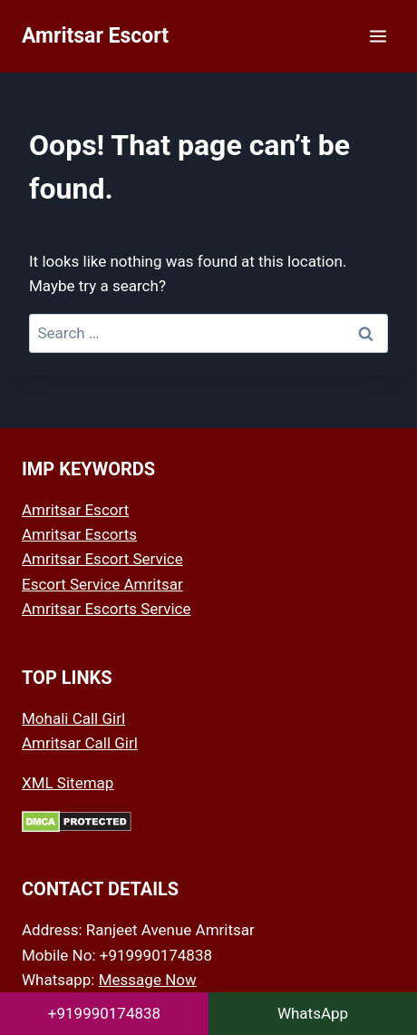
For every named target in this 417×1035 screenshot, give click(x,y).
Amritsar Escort (75, 510)
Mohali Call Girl (73, 718)
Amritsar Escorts (79, 534)
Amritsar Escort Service (102, 559)
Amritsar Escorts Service (106, 609)
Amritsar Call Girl (80, 743)
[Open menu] (377, 36)
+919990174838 (104, 1013)
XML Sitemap (67, 783)
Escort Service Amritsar (102, 584)
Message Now (148, 980)
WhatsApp (312, 1013)
